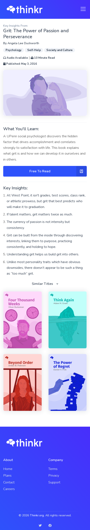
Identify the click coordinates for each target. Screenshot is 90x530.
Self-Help (34, 50)
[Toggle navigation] (82, 9)
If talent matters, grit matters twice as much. (40, 214)
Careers (9, 489)
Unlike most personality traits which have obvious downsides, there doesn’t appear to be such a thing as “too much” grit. (45, 268)
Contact (9, 482)
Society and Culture (59, 50)
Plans (7, 475)
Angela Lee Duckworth (23, 43)
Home (7, 469)
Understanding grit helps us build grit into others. (43, 254)
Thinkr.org (37, 515)
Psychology (13, 50)
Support (54, 482)
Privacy (53, 475)
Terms (53, 469)
